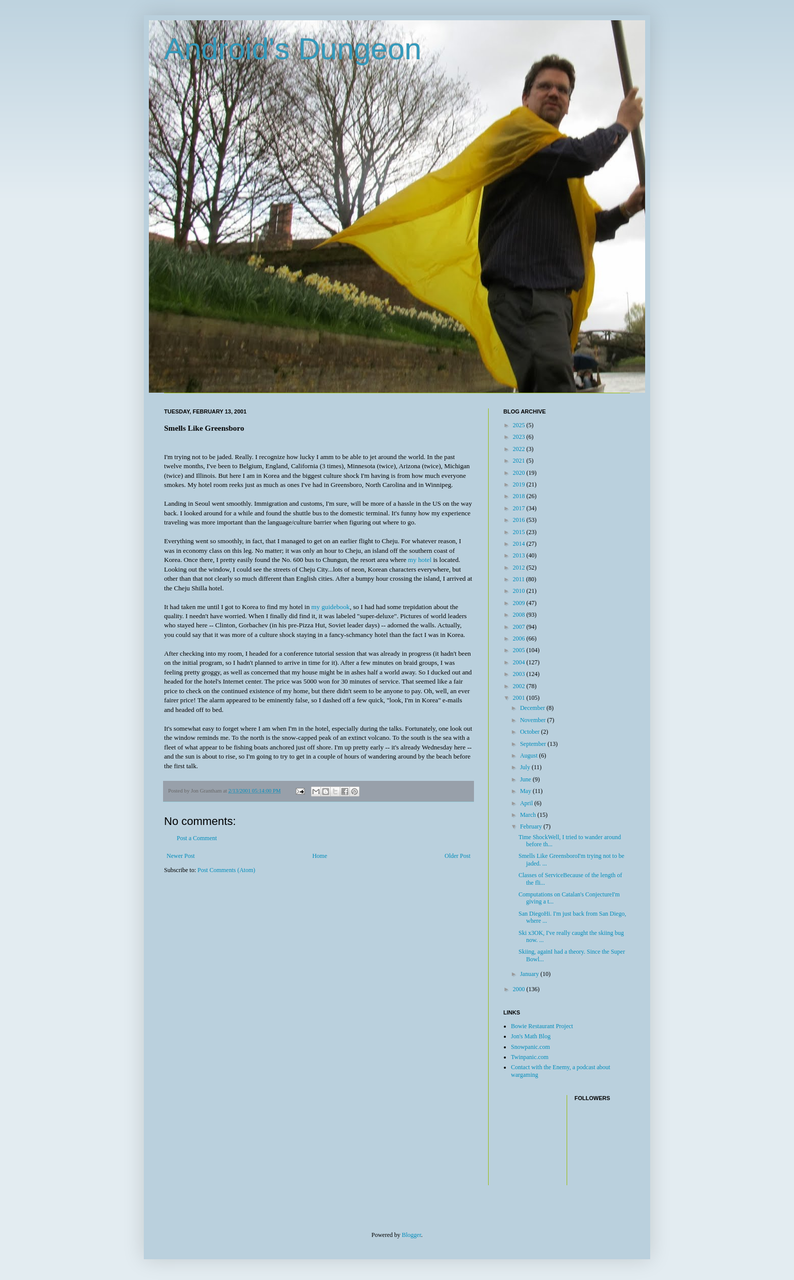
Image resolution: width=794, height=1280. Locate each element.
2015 (520, 532)
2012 (520, 567)
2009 (520, 603)
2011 (520, 579)
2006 (520, 638)
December (533, 707)
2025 (520, 425)
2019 (520, 484)
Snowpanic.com (530, 1046)
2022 (520, 449)
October (530, 731)
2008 (520, 614)
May (526, 791)
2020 (520, 472)
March (528, 814)
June (526, 779)
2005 (520, 650)
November (533, 720)
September (533, 743)
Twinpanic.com (529, 1057)
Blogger (411, 1234)
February (531, 826)
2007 (520, 626)
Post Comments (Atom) (226, 870)
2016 (520, 519)
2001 (520, 697)
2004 (520, 662)
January (530, 973)
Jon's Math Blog (530, 1036)
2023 (520, 436)
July (526, 767)
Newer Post (181, 855)
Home (319, 855)
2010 (520, 590)
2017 (520, 508)
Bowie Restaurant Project (542, 1026)
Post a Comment (197, 838)
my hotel (420, 559)
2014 (520, 543)
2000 (520, 989)
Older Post (457, 855)
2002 (520, 686)
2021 (520, 460)
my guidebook (330, 607)
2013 (520, 555)
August (529, 755)
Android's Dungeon (292, 49)
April (527, 803)
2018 (520, 496)
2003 (520, 673)
